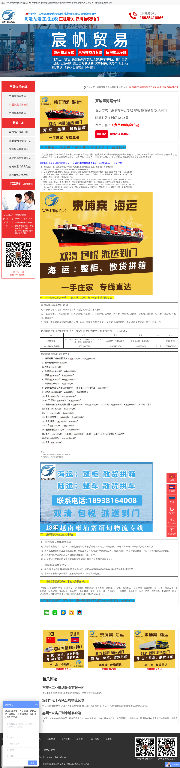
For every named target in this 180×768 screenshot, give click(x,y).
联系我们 (109, 739)
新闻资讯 (80, 739)
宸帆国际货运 (103, 87)
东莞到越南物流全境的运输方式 (21, 149)
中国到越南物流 (17, 96)
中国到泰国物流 (17, 113)
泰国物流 (51, 739)
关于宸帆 (95, 739)
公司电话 (101, 134)
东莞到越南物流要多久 (21, 158)
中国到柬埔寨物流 (18, 104)
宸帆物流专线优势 (18, 175)
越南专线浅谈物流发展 (21, 132)
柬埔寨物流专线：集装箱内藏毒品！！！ (21, 140)
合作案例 (66, 739)
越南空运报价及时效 (20, 166)
